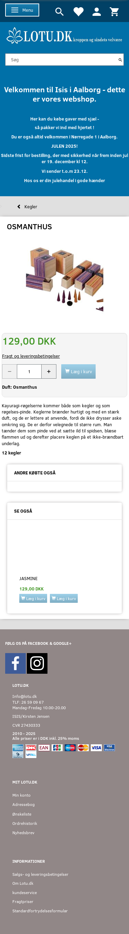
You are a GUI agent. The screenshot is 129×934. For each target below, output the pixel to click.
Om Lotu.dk (22, 883)
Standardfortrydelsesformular (40, 910)
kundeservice (24, 892)
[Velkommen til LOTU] (64, 35)
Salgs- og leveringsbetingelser (40, 874)
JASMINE (28, 578)
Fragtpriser (22, 901)
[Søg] (120, 59)
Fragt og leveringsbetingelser (31, 356)
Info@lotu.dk (24, 696)
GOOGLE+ (62, 643)
